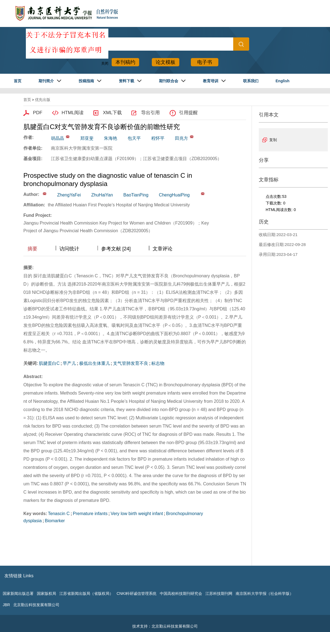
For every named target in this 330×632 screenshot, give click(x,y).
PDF (37, 112)
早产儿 (69, 363)
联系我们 (250, 81)
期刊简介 (46, 81)
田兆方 (181, 138)
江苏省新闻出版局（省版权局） (86, 593)
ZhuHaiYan (102, 195)
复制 (273, 140)
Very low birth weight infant (137, 513)
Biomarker (55, 520)
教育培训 (210, 81)
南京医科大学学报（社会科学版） (264, 593)
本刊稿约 (125, 62)
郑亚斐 (87, 138)
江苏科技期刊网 (218, 593)
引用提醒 (188, 112)
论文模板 (165, 62)
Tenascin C (59, 513)
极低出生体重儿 (94, 363)
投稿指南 (86, 81)
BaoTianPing (135, 195)
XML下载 (112, 112)
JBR (6, 605)
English (283, 81)
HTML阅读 (73, 112)
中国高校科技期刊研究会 (181, 593)
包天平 (134, 138)
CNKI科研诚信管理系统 (136, 593)
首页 (17, 81)
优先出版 (42, 99)
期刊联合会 (168, 81)
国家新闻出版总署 (18, 593)
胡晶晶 (57, 138)
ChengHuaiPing (174, 195)
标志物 (157, 363)
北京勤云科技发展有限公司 (36, 605)
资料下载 (126, 81)
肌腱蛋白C (49, 363)
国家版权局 (46, 593)
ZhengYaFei (69, 195)
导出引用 (150, 112)
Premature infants (90, 513)
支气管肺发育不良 (130, 363)
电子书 (204, 62)
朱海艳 (110, 138)
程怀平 (157, 138)
